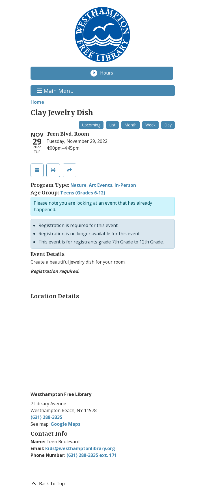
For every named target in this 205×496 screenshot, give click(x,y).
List (112, 125)
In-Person (125, 185)
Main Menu (55, 90)
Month (130, 125)
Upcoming (91, 125)
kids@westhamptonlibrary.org (80, 448)
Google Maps (65, 424)
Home (37, 102)
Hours (109, 73)
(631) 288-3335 (46, 417)
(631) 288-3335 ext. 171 (91, 455)
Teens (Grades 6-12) (82, 193)
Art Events (100, 185)
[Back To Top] (103, 483)
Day (168, 125)
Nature (78, 185)
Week (150, 125)
